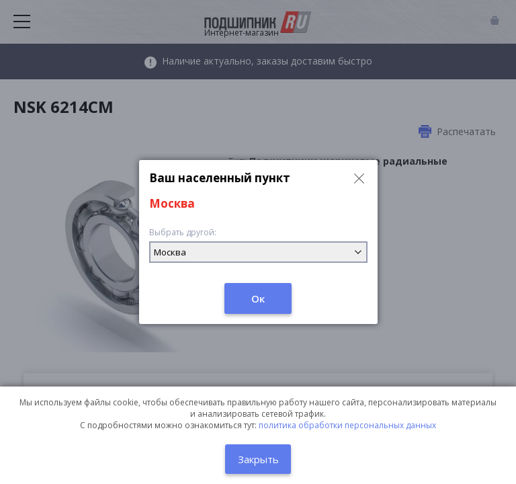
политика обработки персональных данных (347, 425)
